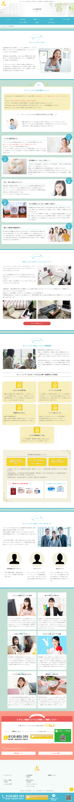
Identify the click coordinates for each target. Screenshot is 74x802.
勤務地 (51, 19)
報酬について (37, 19)
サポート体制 (66, 19)
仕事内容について (18, 753)
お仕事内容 (22, 19)
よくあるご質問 (22, 22)
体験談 (37, 22)
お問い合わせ (51, 22)
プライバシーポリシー (32, 784)
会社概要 (29, 782)
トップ (8, 19)
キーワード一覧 (30, 786)
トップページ (4, 26)
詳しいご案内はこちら (37, 323)
